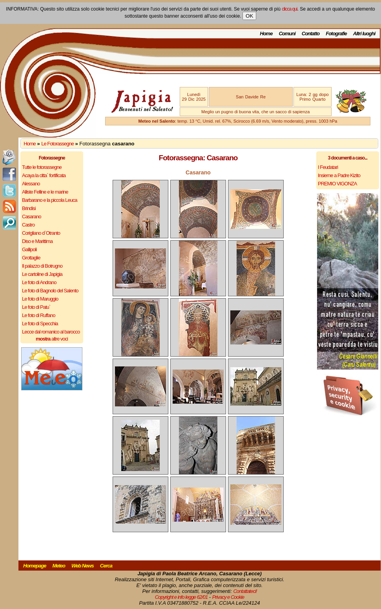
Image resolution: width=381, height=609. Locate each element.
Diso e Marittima (37, 241)
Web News (82, 566)
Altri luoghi (364, 33)
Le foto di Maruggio (40, 299)
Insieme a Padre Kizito (339, 175)
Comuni (287, 33)
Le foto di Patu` (36, 307)
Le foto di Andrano (39, 282)
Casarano (31, 216)
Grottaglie (31, 258)
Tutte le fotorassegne (42, 167)
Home (266, 33)
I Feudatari (328, 167)
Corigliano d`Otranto (41, 233)
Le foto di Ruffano (38, 315)
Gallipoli (29, 249)
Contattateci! (245, 591)
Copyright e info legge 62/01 (181, 597)
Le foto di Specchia (40, 323)
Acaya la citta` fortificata (44, 175)
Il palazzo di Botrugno (42, 266)
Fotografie (336, 33)
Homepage (34, 566)
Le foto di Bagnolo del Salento (50, 291)
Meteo (58, 566)
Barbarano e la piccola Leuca (49, 200)
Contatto (310, 33)
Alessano (31, 184)
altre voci (52, 339)
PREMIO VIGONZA (337, 184)
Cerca (106, 566)
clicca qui (289, 9)
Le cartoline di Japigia (42, 274)
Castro (28, 225)
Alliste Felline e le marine (45, 192)
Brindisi (29, 208)
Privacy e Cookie (228, 597)
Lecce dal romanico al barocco (51, 332)
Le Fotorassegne (57, 144)
